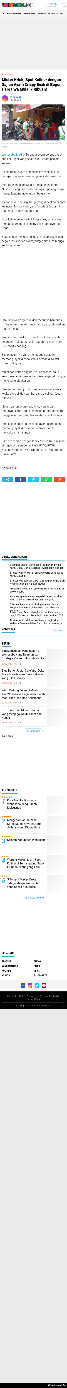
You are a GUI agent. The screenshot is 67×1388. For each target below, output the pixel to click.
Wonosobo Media (13, 154)
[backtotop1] (64, 1006)
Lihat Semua (33, 731)
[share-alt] (7, 479)
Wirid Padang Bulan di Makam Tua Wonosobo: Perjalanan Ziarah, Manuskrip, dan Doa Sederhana (23, 694)
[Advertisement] (33, 43)
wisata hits (29, 13)
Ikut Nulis (19, 996)
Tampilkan (58, 630)
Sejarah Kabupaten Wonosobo (26, 840)
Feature (42, 13)
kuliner (6, 970)
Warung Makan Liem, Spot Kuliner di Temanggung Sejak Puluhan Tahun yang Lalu (25, 863)
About (10, 996)
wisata (51, 13)
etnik (60, 13)
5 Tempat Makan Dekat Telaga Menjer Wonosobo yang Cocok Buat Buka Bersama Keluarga (23, 885)
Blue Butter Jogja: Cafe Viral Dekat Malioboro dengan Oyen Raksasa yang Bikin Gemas (23, 674)
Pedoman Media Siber (49, 996)
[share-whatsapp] (46, 479)
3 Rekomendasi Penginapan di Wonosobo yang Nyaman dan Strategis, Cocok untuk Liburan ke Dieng (23, 656)
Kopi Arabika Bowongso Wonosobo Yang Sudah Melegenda (22, 804)
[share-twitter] (33, 479)
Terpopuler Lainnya (33, 898)
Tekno (37, 961)
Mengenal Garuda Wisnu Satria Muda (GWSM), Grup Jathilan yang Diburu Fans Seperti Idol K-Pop (24, 825)
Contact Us (32, 996)
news (37, 970)
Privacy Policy (33, 999)
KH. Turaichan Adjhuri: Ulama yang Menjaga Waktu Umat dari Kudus (22, 713)
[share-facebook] (20, 479)
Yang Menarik (14, 13)
